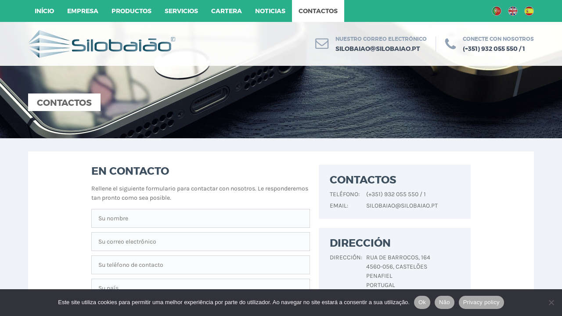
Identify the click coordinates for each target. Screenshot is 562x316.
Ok (422, 302)
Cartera (226, 11)
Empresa (82, 11)
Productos (131, 11)
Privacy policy (481, 302)
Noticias (270, 11)
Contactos (318, 11)
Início (44, 11)
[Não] (551, 302)
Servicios (181, 11)
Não (444, 302)
